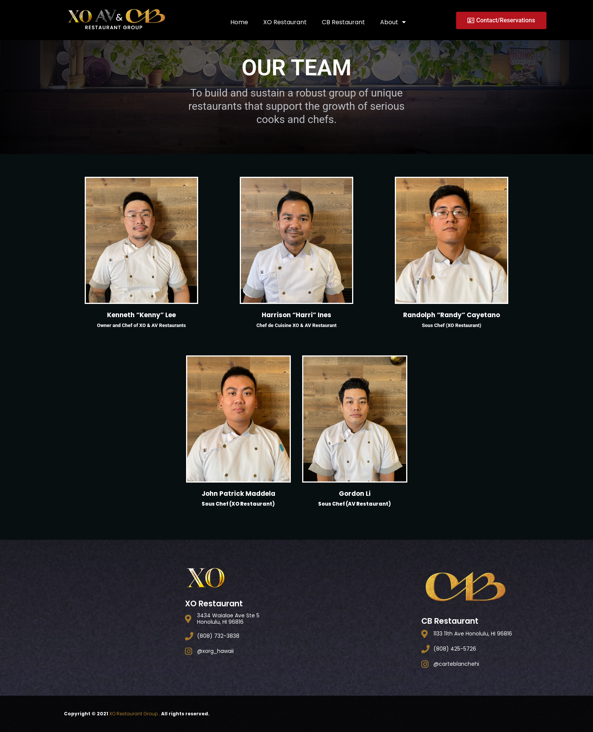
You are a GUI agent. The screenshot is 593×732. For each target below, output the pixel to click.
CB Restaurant (343, 21)
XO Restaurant (285, 21)
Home (239, 21)
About (393, 22)
